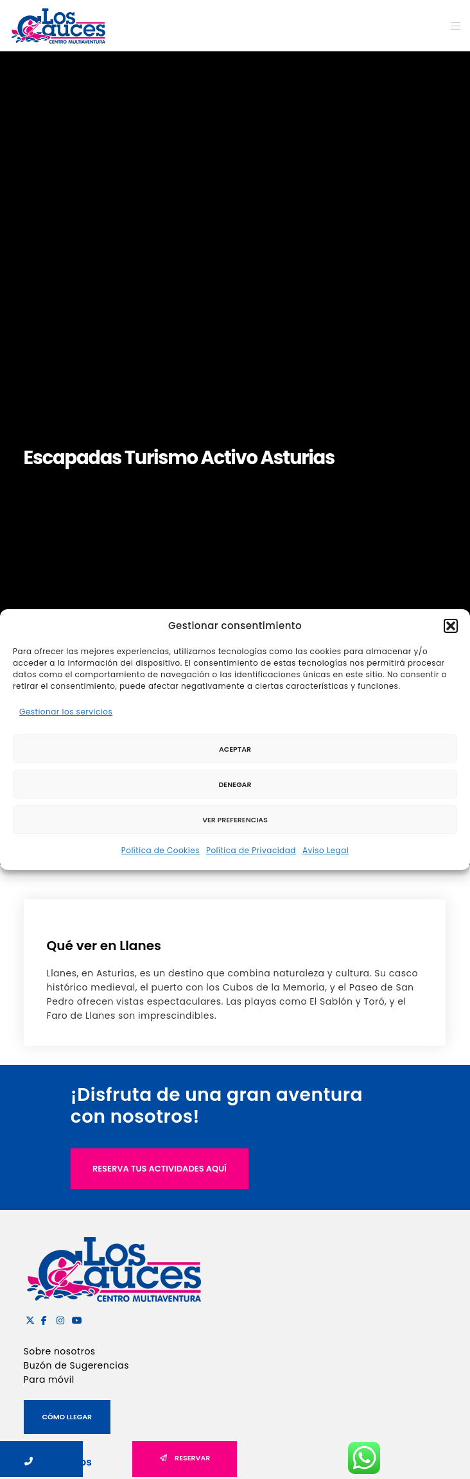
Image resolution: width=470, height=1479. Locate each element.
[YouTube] (74, 1318)
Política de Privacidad (251, 850)
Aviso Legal (325, 850)
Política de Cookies (160, 850)
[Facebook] (43, 1318)
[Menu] (451, 25)
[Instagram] (59, 1318)
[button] (450, 625)
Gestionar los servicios (65, 711)
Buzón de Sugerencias (76, 1365)
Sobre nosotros (60, 1351)
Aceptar (235, 749)
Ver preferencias (235, 820)
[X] (28, 1318)
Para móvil (49, 1379)
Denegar (234, 784)
